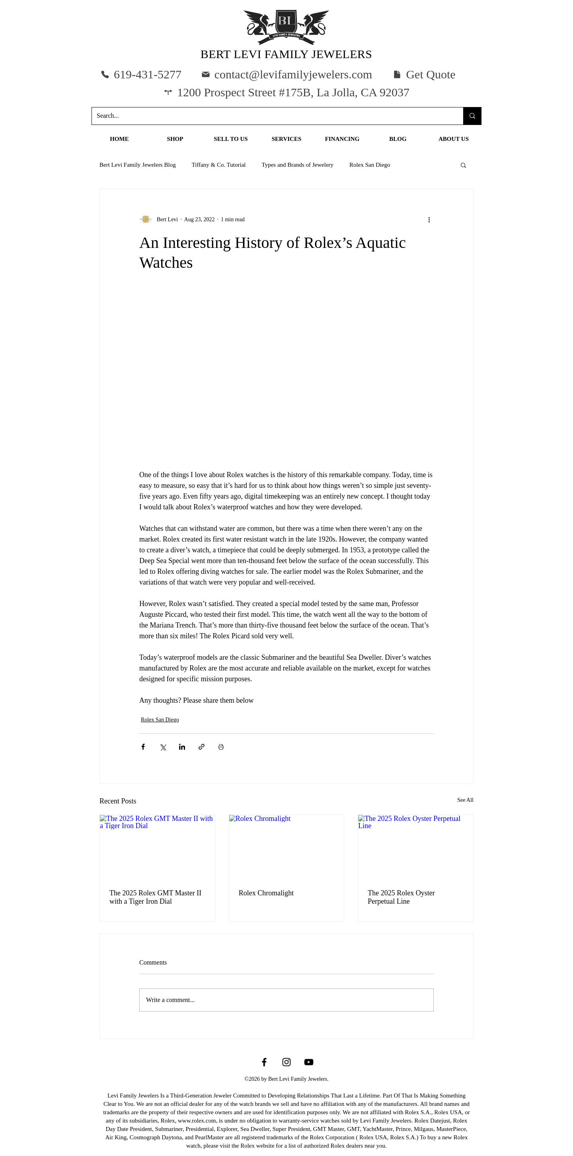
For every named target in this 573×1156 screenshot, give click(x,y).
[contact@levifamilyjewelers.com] (286, 74)
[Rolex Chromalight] (286, 847)
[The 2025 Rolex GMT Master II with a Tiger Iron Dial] (157, 847)
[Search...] (271, 116)
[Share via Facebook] (143, 747)
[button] (424, 74)
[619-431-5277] (141, 74)
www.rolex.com (197, 1120)
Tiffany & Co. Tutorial (219, 165)
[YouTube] (308, 1062)
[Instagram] (286, 1062)
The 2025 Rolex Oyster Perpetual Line (401, 897)
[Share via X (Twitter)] (162, 747)
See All (465, 800)
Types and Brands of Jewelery (298, 165)
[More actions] (429, 219)
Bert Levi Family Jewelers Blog (137, 165)
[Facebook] (264, 1062)
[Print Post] (221, 747)
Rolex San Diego (369, 165)
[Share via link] (201, 747)
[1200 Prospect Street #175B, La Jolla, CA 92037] (286, 92)
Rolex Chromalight (266, 893)
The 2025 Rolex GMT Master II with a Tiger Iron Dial (155, 897)
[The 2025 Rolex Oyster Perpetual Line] (415, 847)
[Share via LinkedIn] (182, 747)
